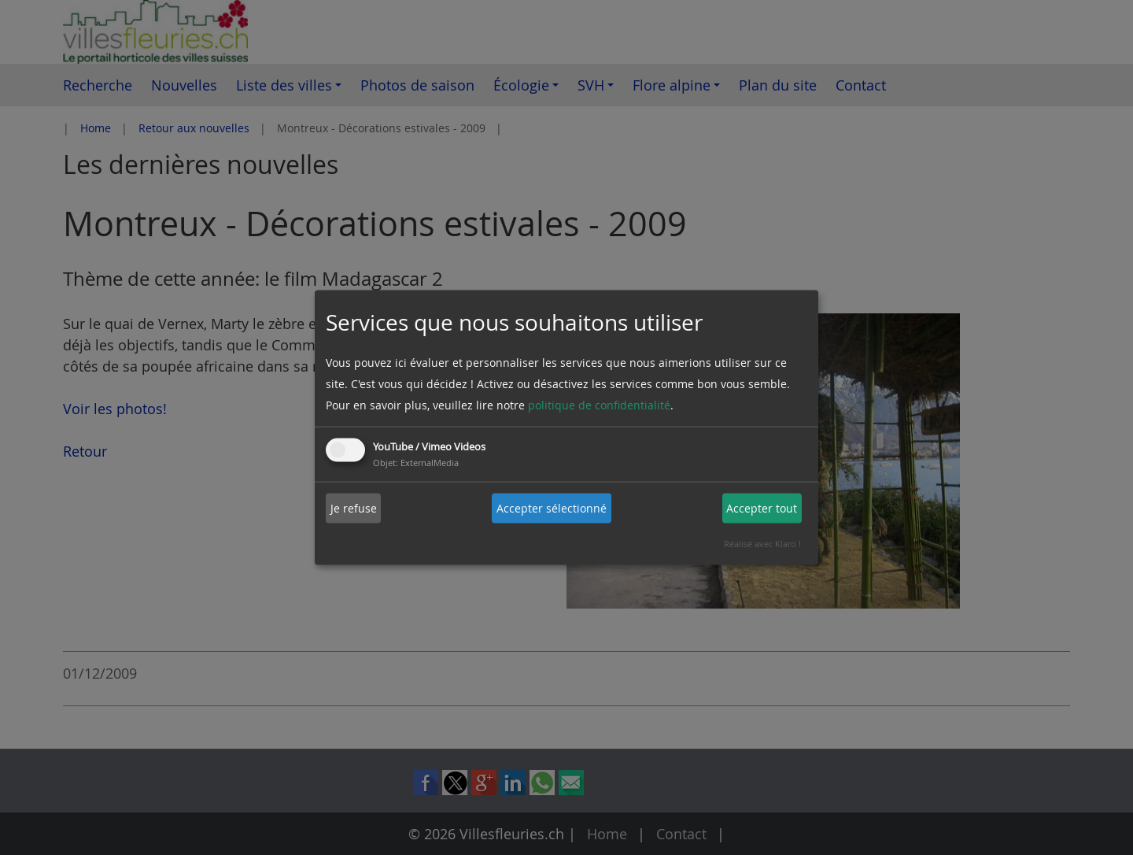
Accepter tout (761, 508)
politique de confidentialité (599, 404)
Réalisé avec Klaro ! (762, 543)
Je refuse (353, 508)
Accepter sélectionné (551, 508)
